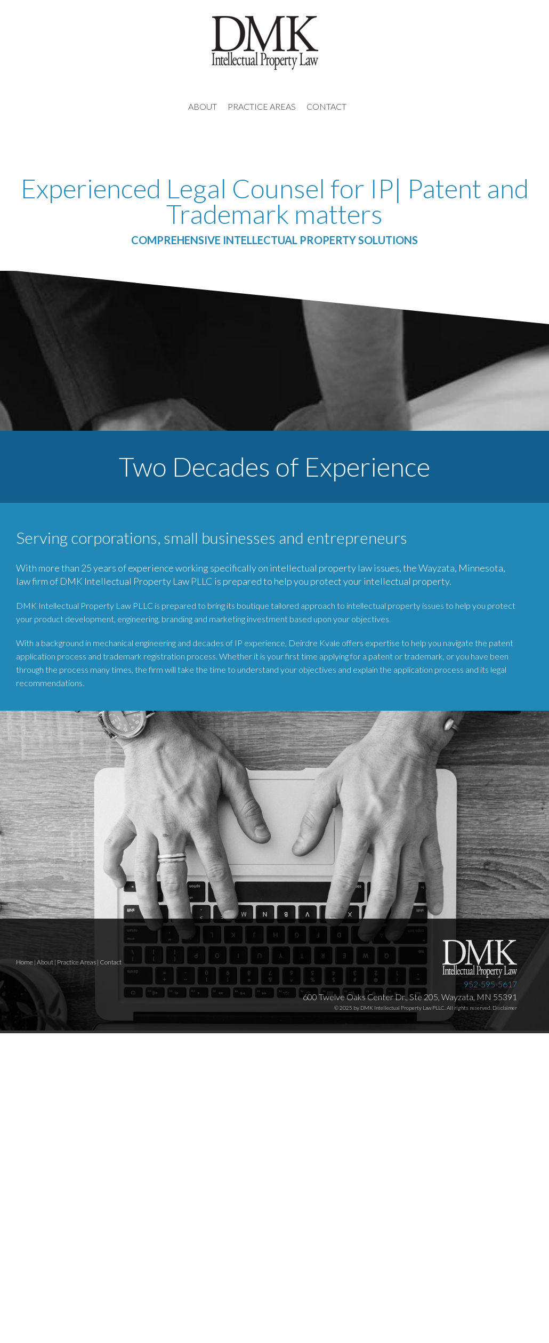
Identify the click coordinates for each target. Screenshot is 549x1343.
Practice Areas (76, 962)
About (45, 962)
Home (24, 962)
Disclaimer (505, 1007)
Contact (111, 962)
